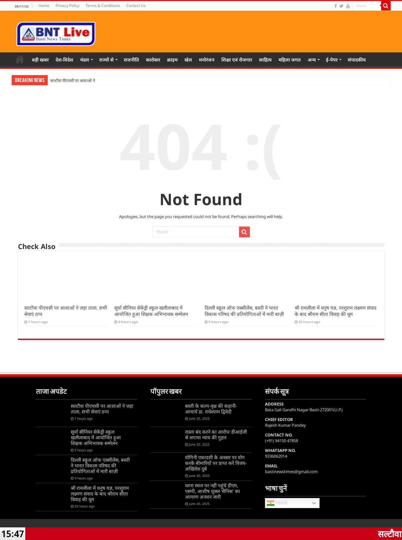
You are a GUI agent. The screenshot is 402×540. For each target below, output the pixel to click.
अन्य (312, 59)
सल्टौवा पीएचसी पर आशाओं (71, 80)
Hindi (277, 503)
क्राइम (172, 59)
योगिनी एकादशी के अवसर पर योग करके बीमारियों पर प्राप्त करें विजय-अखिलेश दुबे (216, 463)
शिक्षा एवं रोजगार (236, 59)
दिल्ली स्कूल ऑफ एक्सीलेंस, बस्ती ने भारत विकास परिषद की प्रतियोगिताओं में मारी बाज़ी (244, 311)
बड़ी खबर (40, 59)
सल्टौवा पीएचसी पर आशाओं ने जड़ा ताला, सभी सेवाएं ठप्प (102, 409)
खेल (188, 59)
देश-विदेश (64, 59)
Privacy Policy (67, 5)
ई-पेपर (332, 59)
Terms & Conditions (103, 5)
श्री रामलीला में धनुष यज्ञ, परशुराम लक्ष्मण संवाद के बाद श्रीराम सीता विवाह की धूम (335, 311)
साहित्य (265, 59)
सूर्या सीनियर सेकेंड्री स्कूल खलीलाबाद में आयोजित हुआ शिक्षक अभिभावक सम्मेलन (151, 311)
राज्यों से (106, 59)
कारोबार (153, 59)
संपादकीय (357, 59)
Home (44, 5)
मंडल (84, 59)
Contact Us (136, 5)
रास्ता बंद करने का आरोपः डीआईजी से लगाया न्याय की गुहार (216, 435)
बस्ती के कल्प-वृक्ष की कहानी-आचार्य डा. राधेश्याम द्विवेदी (211, 409)
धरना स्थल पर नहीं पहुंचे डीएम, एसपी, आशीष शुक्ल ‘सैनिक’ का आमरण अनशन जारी (212, 491)
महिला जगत (290, 59)
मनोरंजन (206, 59)
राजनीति (131, 59)
